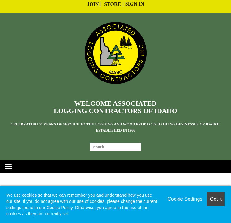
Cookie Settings (184, 199)
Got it (216, 199)
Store (112, 4)
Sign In (134, 4)
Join (93, 4)
